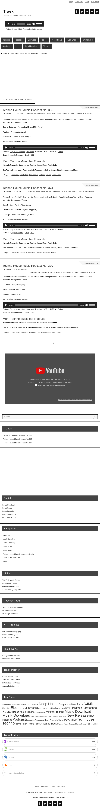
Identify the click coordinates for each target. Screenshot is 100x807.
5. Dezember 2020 (20, 269)
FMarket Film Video (9, 583)
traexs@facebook (9, 514)
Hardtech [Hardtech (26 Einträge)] (76, 707)
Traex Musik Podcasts (84, 113)
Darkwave (23, 252)
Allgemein (29, 113)
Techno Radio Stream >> (32, 29)
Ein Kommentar (92, 185)
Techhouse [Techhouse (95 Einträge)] (85, 719)
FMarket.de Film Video (11, 683)
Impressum (69, 792)
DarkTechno (15, 175)
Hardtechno (24, 175)
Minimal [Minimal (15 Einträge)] (31, 712)
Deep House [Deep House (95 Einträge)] (48, 704)
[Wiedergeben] (6, 147)
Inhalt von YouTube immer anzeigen (51, 385)
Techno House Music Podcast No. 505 (17, 439)
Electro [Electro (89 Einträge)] (16, 708)
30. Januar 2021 (19, 191)
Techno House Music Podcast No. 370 (28, 265)
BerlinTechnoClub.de (10, 677)
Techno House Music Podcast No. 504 (17, 443)
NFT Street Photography (11, 631)
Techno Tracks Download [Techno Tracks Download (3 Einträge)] (67, 724)
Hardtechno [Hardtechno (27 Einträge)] (89, 707)
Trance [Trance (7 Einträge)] (89, 724)
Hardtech (39, 252)
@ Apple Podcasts (9, 610)
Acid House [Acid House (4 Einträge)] (6, 704)
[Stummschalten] (86, 147)
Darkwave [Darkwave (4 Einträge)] (34, 704)
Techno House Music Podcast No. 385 (28, 110)
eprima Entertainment (10, 586)
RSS (32, 155)
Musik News (7, 546)
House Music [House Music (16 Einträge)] (19, 712)
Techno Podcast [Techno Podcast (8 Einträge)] (34, 724)
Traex (8, 11)
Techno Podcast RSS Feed (12, 607)
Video (5, 562)
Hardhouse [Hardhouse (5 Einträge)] (55, 708)
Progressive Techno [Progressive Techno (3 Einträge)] (57, 720)
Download (30, 152)
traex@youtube (8, 511)
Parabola (51, 798)
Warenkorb (79, 2)
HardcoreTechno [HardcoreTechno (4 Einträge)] (44, 708)
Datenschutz (59, 792)
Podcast (52, 332)
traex (9, 113)
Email (27, 155)
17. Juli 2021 (18, 113)
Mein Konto (95, 2)
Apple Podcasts (17, 155)
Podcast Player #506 (14, 29)
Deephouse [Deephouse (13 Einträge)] (65, 704)
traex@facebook (8, 505)
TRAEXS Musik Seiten (11, 680)
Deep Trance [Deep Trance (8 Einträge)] (77, 704)
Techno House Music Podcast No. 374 (28, 188)
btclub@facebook (9, 517)
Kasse (87, 2)
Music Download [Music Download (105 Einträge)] (78, 711)
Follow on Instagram (10, 635)
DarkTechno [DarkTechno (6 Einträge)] (25, 704)
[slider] (46, 147)
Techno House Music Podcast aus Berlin (60, 113)
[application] (50, 147)
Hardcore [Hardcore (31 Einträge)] (32, 707)
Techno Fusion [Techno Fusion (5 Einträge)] (21, 724)
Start (5, 53)
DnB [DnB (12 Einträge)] (8, 708)
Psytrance (42, 175)
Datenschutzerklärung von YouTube (57, 382)
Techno (48, 175)
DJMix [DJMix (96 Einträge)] (88, 704)
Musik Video (7, 550)
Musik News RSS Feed (11, 659)
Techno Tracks (56, 175)
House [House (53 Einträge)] (6, 711)
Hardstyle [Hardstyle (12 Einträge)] (65, 708)
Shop (71, 2)
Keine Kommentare (90, 107)
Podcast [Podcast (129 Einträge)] (19, 719)
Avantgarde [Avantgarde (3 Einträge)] (16, 704)
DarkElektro (15, 332)
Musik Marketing (9, 543)
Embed (60, 152)
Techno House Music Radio (41, 165)
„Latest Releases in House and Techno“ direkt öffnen (75, 400)
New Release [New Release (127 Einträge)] (78, 715)
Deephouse (31, 252)
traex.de (42, 792)
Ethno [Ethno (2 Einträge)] (24, 708)
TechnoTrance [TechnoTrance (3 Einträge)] (81, 724)
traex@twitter (7, 508)
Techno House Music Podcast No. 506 (17, 435)
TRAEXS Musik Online (11, 580)
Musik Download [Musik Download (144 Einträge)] (16, 715)
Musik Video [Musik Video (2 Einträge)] (62, 716)
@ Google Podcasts (10, 614)
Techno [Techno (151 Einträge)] (8, 723)
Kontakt (49, 792)
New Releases (33, 175)
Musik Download (39, 113)
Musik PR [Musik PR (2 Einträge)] (44, 716)
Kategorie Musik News (11, 656)
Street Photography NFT (11, 590)
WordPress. (62, 798)
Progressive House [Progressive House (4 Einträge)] (42, 720)
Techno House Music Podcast (15, 119)
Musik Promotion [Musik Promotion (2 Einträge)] (53, 716)
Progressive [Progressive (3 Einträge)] (30, 720)
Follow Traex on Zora (10, 638)
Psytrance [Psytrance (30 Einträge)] (70, 719)
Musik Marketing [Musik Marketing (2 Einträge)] (36, 716)
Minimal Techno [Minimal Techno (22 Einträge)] (55, 711)
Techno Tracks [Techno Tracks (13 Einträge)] (50, 723)
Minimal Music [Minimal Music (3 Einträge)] (40, 712)
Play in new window (17, 152)
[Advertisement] (50, 75)
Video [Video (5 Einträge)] (95, 724)
